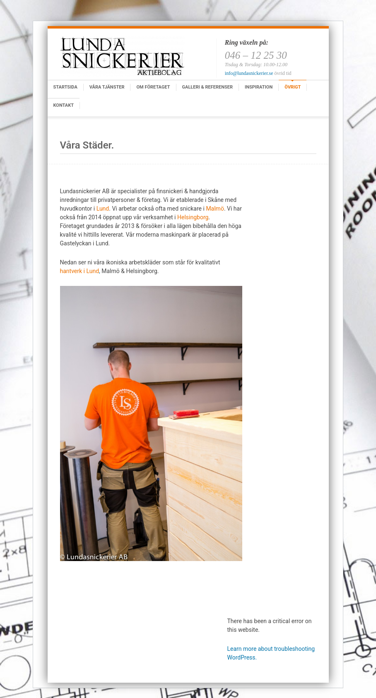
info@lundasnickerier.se (249, 73)
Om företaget (153, 87)
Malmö (215, 208)
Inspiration (258, 87)
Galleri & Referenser (207, 87)
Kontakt (63, 105)
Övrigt (292, 87)
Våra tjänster (107, 87)
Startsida (65, 87)
